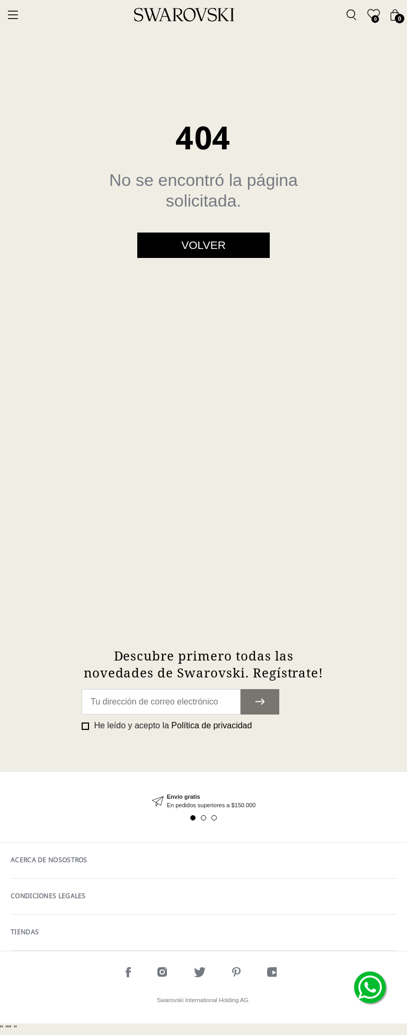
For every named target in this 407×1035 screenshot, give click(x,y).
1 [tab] (193, 817)
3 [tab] (214, 817)
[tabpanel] (203, 801)
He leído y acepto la (172, 725)
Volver (203, 245)
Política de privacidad (211, 725)
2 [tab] (203, 817)
